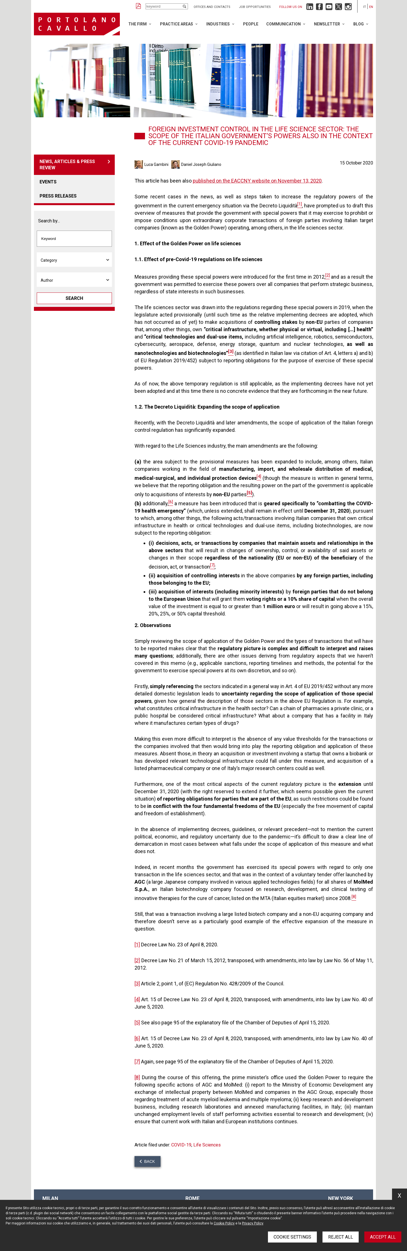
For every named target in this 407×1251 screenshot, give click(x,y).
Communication (283, 24)
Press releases (58, 196)
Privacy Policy (252, 1223)
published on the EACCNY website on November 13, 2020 (257, 181)
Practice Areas (176, 24)
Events (48, 182)
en (371, 7)
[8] (137, 1077)
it (364, 7)
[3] (137, 984)
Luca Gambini (156, 164)
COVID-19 (181, 1145)
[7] (137, 1061)
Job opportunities (255, 7)
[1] (137, 945)
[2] (137, 960)
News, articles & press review (67, 164)
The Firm (137, 24)
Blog (358, 24)
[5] (137, 1022)
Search (74, 298)
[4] (137, 999)
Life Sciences (207, 1145)
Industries (218, 24)
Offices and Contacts (212, 7)
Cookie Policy (224, 1223)
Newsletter (327, 24)
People (250, 24)
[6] (137, 1038)
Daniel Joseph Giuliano (201, 164)
